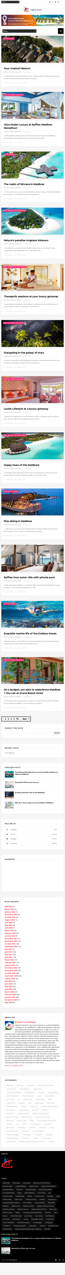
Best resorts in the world (15, 214)
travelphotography (12, 1150)
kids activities (10, 1122)
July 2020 (8, 993)
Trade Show (25, 1143)
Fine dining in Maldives (18, 530)
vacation (36, 1150)
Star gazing (10, 1140)
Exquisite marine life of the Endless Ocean (31, 644)
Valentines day (46, 1150)
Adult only (9, 1098)
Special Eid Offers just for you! (27, 794)
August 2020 (10, 991)
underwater (26, 1150)
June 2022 (8, 935)
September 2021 (11, 959)
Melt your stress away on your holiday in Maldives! (34, 815)
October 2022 (10, 929)
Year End (51, 1154)
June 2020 (8, 996)
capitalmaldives (30, 1105)
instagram (31, 855)
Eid (18, 1112)
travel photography (12, 1147)
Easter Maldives (50, 1108)
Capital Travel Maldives (14, 96)
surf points (32, 1140)
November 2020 (11, 983)
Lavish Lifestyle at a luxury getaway (26, 416)
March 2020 (9, 1004)
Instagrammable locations (49, 1119)
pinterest (31, 851)
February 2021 (10, 975)
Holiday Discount (11, 500)
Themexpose (13, 1272)
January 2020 (10, 1009)
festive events (10, 1115)
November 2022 (11, 927)
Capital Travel (10, 614)
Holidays (23, 1119)
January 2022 (10, 948)
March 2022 (9, 943)
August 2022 (10, 932)
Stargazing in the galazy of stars (24, 358)
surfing (52, 1140)
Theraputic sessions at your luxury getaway (31, 301)
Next (25, 731)
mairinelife (35, 1122)
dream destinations (12, 1108)
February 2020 (10, 1007)
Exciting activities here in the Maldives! (30, 805)
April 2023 (8, 919)
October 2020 (10, 985)
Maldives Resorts (26, 1129)
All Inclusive (9, 39)
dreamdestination (28, 1108)
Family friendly (27, 1112)
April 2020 (8, 1001)
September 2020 (11, 988)
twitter (31, 846)
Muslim (32, 1133)
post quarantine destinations (47, 1133)
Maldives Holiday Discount (40, 1126)
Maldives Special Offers (43, 1129)
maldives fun (10, 1126)
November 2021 (11, 953)
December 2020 (11, 980)
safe (17, 1136)
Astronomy (30, 1098)
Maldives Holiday (23, 1126)
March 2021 (9, 972)
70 (17, 731)
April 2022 (8, 940)
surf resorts (43, 1140)
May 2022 (8, 937)
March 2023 (9, 921)
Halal (29, 1115)
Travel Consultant (38, 1143)
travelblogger (26, 1147)
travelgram (49, 1147)
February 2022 (10, 945)
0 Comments (8, 84)
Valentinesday (10, 1154)
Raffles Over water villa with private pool (30, 587)
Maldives (45, 1122)
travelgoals (38, 1147)
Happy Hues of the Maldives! (22, 473)
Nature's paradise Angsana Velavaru (27, 244)
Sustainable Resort (12, 1143)
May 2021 (8, 967)
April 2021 (8, 969)
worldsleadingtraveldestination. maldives (32, 1154)
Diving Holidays (53, 1105)
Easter (39, 1108)
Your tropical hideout (17, 69)
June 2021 (8, 964)
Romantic (9, 1136)
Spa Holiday (48, 1136)
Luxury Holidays (24, 1122)
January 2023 (10, 924)
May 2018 (8, 1015)
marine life (9, 1133)
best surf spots (11, 1101)
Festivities (22, 1115)
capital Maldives (24, 1101)
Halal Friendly (39, 1115)
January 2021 (10, 977)
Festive (50, 1112)
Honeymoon (34, 1119)
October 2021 (10, 956)
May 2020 (8, 999)
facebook (31, 842)
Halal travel (50, 1115)
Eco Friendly (10, 1112)
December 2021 (11, 951)
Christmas (41, 1105)
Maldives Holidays (12, 1129)
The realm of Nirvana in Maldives (24, 187)
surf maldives (21, 1140)
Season (24, 1136)
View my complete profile (14, 1078)
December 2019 (11, 1012)
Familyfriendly (40, 1112)
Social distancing (35, 1136)
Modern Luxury (21, 1133)
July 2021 (8, 961)
